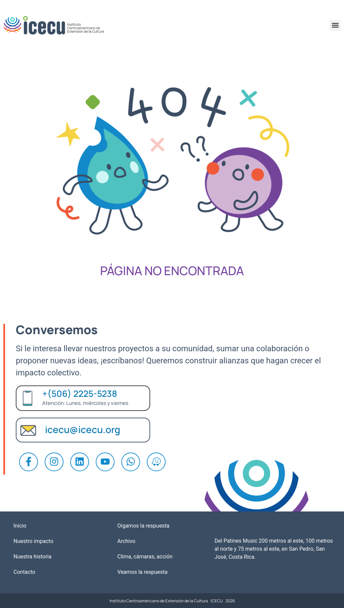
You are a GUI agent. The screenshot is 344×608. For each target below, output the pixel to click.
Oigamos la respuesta (143, 526)
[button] (335, 25)
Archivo (126, 541)
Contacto (24, 572)
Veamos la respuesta (142, 572)
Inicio (19, 526)
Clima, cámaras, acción (144, 556)
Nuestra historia (32, 556)
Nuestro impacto (33, 541)
